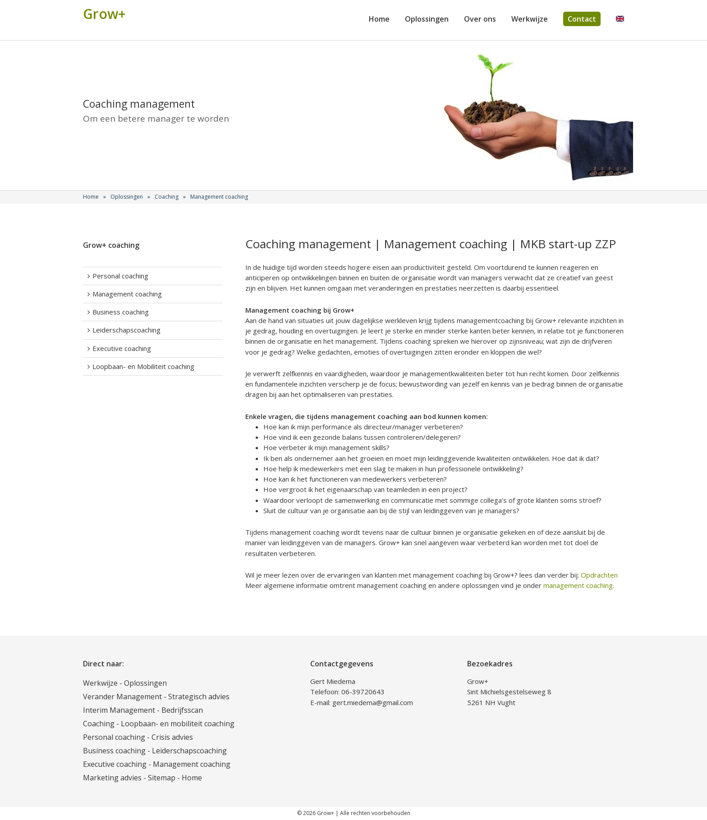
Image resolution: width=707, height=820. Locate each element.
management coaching (578, 585)
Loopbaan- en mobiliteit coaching (177, 724)
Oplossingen (427, 19)
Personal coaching (120, 275)
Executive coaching (121, 348)
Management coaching (127, 293)
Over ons (480, 19)
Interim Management (119, 710)
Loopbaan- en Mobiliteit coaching (143, 366)
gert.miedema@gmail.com (372, 702)
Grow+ (104, 14)
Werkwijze (529, 19)
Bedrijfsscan (182, 710)
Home (379, 19)
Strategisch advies (199, 697)
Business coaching (120, 311)
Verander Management (122, 697)
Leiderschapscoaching (126, 329)
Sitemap (161, 778)
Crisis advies (172, 737)
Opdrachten (599, 574)
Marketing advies (112, 778)
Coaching (99, 724)
